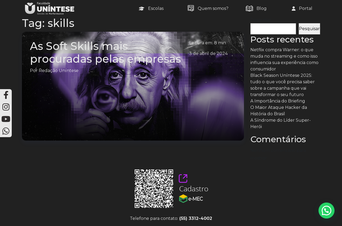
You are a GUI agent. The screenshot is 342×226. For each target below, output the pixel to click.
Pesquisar (260, 19)
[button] (326, 211)
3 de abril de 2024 (208, 53)
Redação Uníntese (59, 70)
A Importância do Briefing (277, 101)
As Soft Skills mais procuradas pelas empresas (105, 52)
